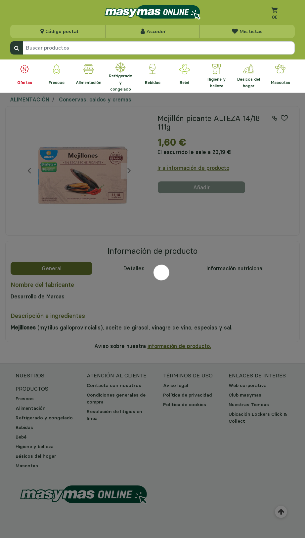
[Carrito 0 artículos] (274, 18)
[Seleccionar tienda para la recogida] (58, 31)
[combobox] (159, 48)
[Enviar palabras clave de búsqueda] (16, 48)
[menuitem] (24, 76)
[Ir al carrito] (274, 10)
